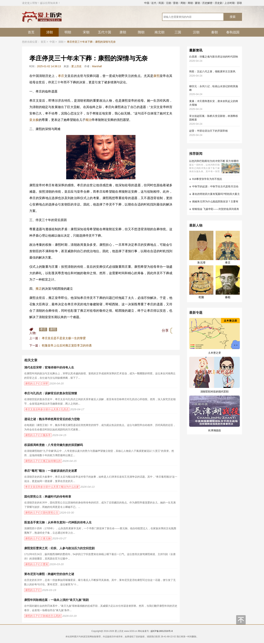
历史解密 (207, 2)
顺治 (88, 120)
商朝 (190, 2)
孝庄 (61, 76)
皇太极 (34, 120)
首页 (31, 32)
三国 (178, 32)
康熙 (156, 76)
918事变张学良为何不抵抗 (205, 178)
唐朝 (123, 32)
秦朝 (214, 32)
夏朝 (197, 2)
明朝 (68, 32)
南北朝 (159, 32)
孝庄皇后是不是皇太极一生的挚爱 (64, 338)
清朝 (49, 32)
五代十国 (104, 32)
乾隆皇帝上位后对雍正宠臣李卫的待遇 (67, 345)
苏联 (239, 2)
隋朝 (141, 32)
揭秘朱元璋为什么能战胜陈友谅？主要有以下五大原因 (213, 202)
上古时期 (229, 2)
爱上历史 (76, 66)
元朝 (168, 2)
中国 (146, 2)
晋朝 (175, 2)
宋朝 (86, 32)
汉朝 (196, 32)
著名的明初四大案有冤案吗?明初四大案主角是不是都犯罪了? (214, 195)
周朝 (183, 2)
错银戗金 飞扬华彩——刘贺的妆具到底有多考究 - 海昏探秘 (214, 210)
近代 (153, 2)
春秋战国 (232, 32)
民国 (161, 2)
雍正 (39, 288)
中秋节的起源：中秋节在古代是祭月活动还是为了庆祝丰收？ (213, 187)
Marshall (97, 66)
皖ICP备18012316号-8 (162, 631)
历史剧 (218, 2)
